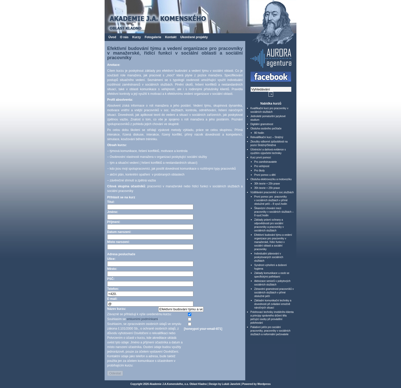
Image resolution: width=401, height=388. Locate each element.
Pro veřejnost (261, 166)
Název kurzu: (116, 309)
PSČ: (111, 279)
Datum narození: (119, 232)
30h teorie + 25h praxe (267, 183)
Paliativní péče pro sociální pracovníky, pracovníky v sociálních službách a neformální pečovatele (270, 331)
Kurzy (136, 37)
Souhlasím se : (133, 319)
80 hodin (259, 132)
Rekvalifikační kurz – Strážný (266, 137)
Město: (112, 269)
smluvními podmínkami (142, 319)
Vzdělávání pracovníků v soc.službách (272, 192)
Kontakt (170, 37)
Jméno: (112, 212)
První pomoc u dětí (265, 174)
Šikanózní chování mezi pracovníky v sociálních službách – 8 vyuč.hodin (274, 212)
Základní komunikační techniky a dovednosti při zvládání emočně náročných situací (272, 304)
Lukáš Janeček (231, 384)
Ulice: (111, 259)
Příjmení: (113, 222)
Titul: (111, 202)
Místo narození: (118, 242)
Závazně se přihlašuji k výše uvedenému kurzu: (139, 314)
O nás (124, 37)
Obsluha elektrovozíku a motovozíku (271, 179)
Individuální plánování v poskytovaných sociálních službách (268, 257)
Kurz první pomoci (260, 157)
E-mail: (112, 299)
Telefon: (113, 289)
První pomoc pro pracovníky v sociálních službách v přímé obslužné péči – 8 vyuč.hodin (271, 200)
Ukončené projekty (194, 37)
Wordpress (264, 384)
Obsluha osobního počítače (266, 128)
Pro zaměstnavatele (265, 161)
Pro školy (259, 170)
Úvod (112, 37)
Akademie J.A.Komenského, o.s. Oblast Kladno (178, 384)
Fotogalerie (153, 37)
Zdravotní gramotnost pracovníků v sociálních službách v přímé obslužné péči (274, 293)
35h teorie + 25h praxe (267, 188)
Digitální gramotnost (261, 124)
